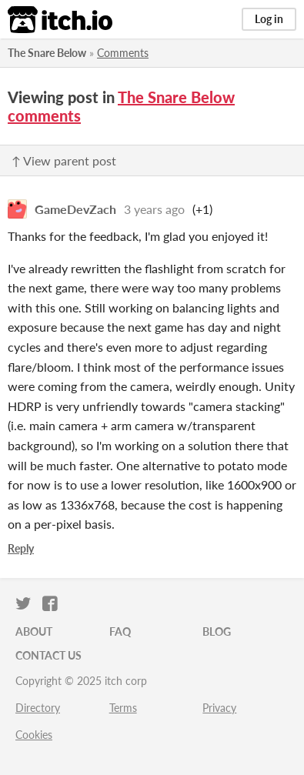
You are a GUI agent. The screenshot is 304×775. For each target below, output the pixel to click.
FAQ (120, 631)
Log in (269, 18)
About (33, 631)
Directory (37, 707)
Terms (123, 707)
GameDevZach (75, 209)
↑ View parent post (64, 160)
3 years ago (154, 209)
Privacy (219, 707)
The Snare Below (47, 52)
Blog (216, 631)
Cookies (33, 734)
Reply (21, 548)
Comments (123, 52)
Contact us (48, 655)
